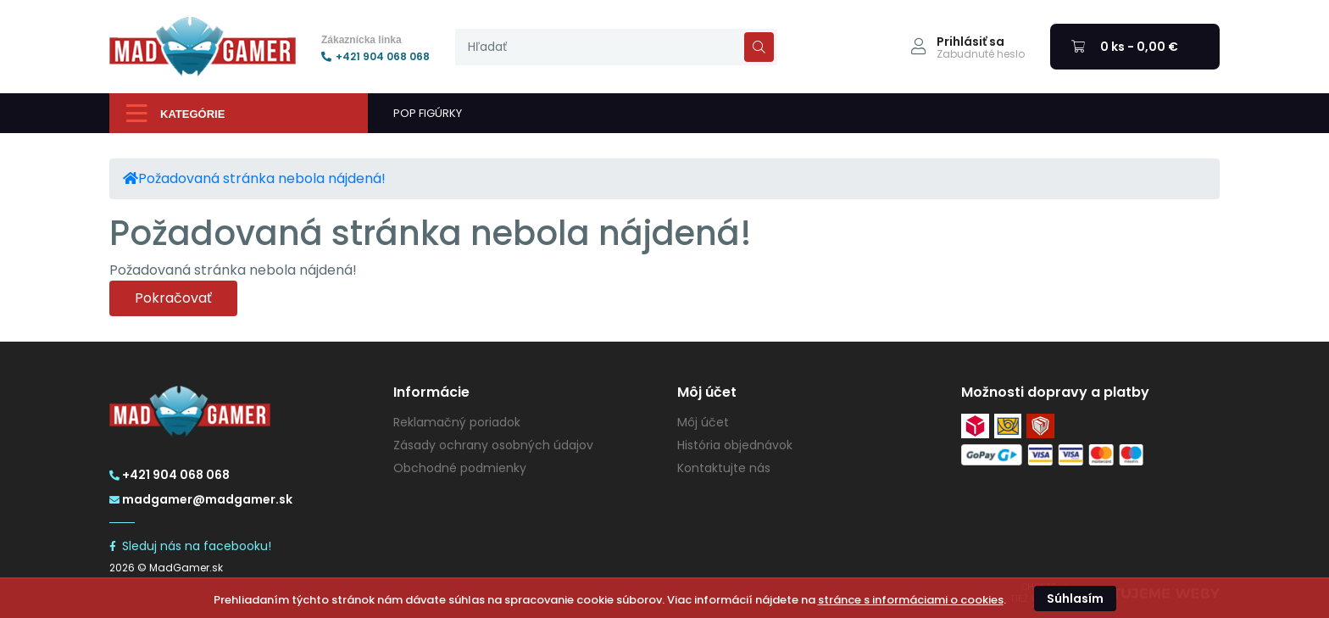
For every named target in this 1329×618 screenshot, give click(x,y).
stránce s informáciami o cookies (911, 600)
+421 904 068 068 (375, 57)
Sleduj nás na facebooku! (190, 545)
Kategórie (175, 113)
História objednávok (734, 445)
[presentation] (616, 47)
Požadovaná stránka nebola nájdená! (262, 178)
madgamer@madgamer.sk (200, 499)
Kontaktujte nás (723, 467)
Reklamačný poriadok (456, 422)
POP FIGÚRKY (427, 113)
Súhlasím (1075, 598)
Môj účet (703, 422)
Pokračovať (173, 298)
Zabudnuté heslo (981, 54)
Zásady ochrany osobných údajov (493, 445)
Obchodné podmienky (459, 467)
